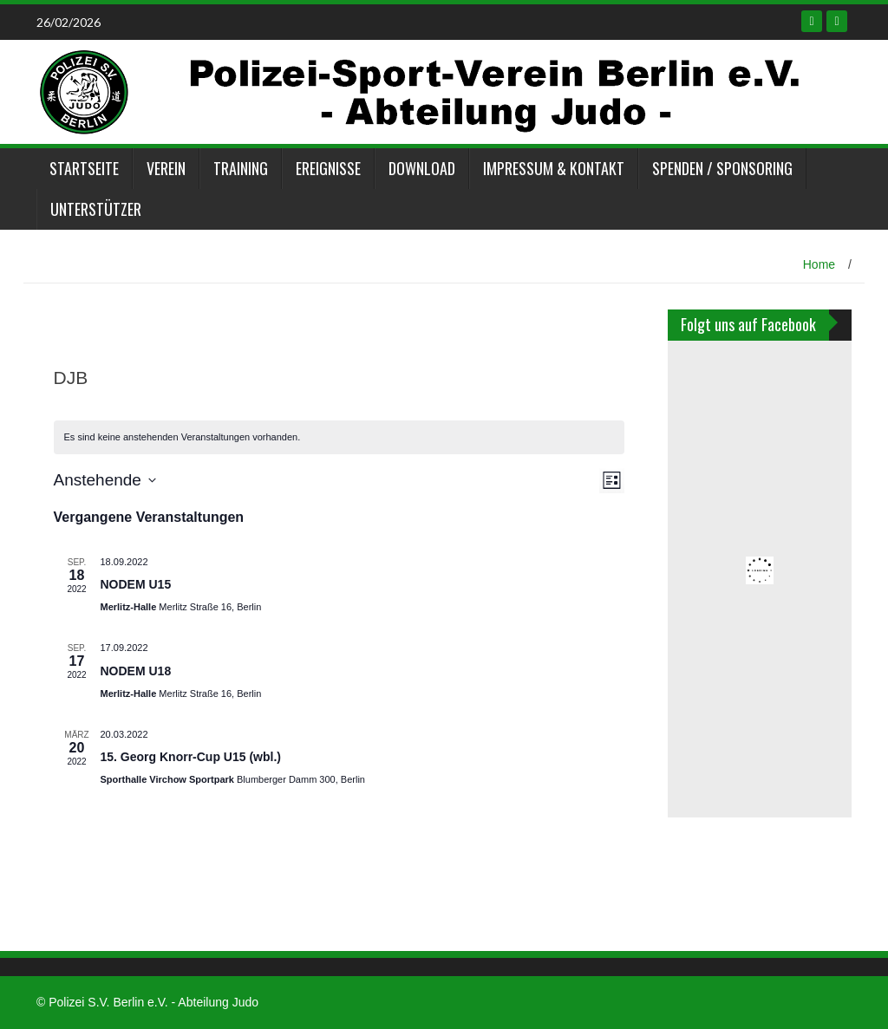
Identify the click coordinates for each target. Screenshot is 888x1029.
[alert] (339, 437)
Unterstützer (95, 209)
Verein (166, 168)
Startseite (84, 168)
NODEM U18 (136, 671)
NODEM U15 (136, 584)
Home (819, 264)
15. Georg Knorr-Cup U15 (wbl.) (191, 757)
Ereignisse (328, 168)
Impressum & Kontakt (553, 168)
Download (421, 168)
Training (240, 168)
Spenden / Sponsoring (722, 168)
